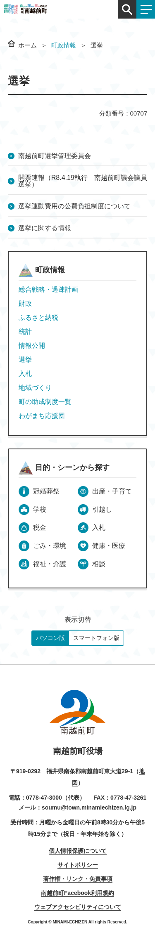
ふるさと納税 (38, 317)
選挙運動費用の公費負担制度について (74, 206)
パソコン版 (50, 638)
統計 (25, 331)
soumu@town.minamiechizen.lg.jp (89, 807)
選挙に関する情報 (44, 227)
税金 (39, 527)
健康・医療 (108, 545)
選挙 (25, 359)
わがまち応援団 (42, 415)
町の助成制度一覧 (45, 401)
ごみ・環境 (49, 545)
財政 (25, 303)
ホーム (27, 45)
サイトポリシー (77, 865)
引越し (102, 509)
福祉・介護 (49, 563)
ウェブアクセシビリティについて (77, 907)
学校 (39, 509)
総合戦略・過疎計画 (48, 289)
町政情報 (63, 45)
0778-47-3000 (44, 797)
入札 (25, 373)
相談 (98, 563)
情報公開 (32, 345)
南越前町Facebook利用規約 (77, 893)
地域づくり (35, 387)
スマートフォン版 (96, 638)
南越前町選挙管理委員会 (54, 155)
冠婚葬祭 (46, 491)
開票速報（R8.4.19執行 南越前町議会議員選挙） (82, 181)
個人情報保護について (78, 850)
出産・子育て (112, 491)
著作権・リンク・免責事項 (77, 879)
